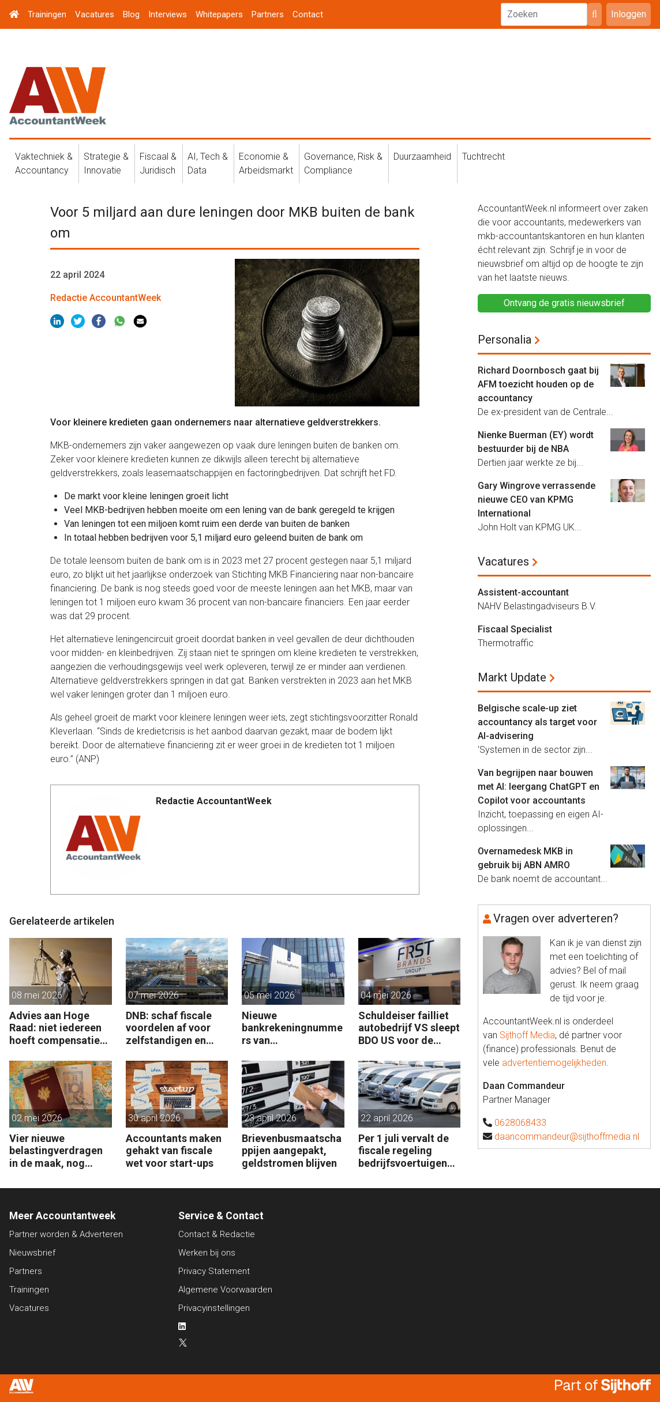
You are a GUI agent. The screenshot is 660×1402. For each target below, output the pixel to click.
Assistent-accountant (523, 592)
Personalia (504, 339)
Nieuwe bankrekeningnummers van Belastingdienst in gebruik (292, 1028)
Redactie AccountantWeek (105, 297)
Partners (268, 14)
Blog (131, 14)
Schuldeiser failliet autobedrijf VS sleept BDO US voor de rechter (409, 1028)
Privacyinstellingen (214, 1308)
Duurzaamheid (422, 156)
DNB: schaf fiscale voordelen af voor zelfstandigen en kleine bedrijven (169, 1028)
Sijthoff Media (527, 1035)
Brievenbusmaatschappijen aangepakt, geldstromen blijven (292, 1150)
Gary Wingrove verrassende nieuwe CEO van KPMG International (536, 499)
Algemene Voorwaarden (225, 1289)
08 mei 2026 (37, 995)
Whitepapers (219, 14)
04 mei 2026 (386, 995)
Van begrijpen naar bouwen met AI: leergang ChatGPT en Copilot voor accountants (538, 786)
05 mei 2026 (269, 995)
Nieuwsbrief (32, 1253)
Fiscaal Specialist (515, 629)
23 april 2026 (270, 1118)
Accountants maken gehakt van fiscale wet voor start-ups (174, 1150)
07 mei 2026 (153, 995)
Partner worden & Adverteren (66, 1234)
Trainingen (47, 14)
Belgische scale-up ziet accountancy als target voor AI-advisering (537, 722)
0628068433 (520, 1122)
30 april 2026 (154, 1118)
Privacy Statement (214, 1271)
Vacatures (94, 14)
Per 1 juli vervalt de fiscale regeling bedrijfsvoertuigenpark (408, 1151)
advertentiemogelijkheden (554, 1062)
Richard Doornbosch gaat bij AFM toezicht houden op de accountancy (538, 384)
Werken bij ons (206, 1253)
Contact (307, 14)
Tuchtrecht (483, 156)
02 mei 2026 (37, 1118)
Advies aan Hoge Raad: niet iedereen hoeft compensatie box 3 (55, 1028)
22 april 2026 (387, 1118)
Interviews (167, 14)
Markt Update (512, 677)
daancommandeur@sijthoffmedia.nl (566, 1136)
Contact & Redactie (216, 1234)
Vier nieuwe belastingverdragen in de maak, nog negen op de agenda (57, 1151)
